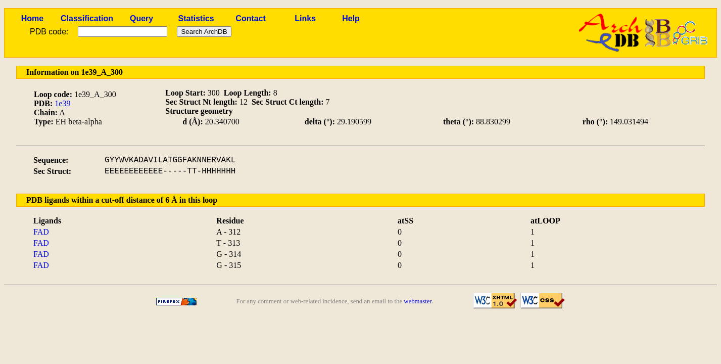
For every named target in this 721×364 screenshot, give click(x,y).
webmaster (417, 301)
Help (351, 18)
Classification (87, 18)
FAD (41, 232)
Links (305, 18)
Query (141, 18)
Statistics (196, 18)
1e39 (62, 103)
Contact (250, 18)
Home (32, 18)
